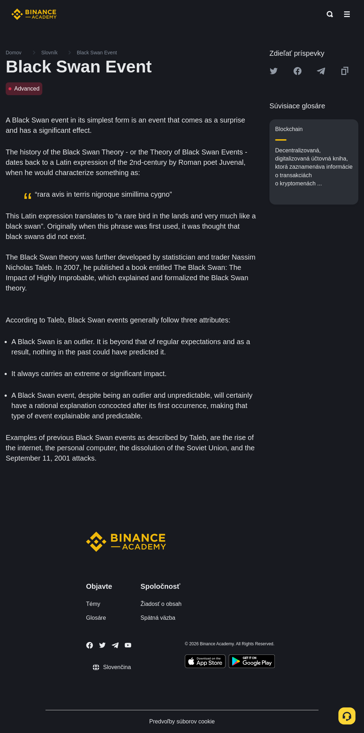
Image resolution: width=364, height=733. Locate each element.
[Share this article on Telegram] (321, 71)
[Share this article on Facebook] (297, 71)
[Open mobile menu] (346, 14)
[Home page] (34, 14)
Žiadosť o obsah (160, 604)
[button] (347, 14)
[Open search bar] (327, 14)
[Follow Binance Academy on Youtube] (128, 645)
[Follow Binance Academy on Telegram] (115, 645)
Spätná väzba (157, 618)
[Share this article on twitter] (273, 71)
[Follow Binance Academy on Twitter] (102, 645)
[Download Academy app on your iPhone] (205, 662)
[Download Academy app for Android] (252, 662)
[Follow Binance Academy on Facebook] (89, 645)
